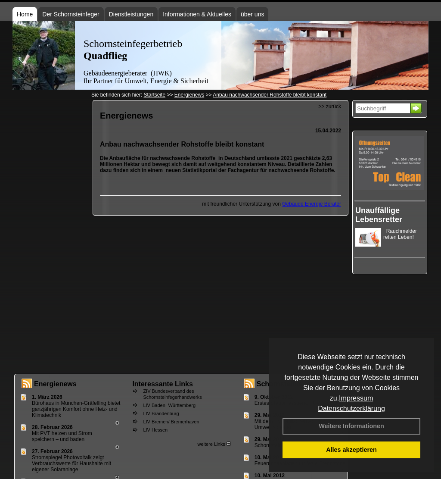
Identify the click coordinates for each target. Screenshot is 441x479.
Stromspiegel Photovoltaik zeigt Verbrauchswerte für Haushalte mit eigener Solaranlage (71, 463)
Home (25, 14)
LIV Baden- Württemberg (169, 405)
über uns (252, 14)
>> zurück (329, 106)
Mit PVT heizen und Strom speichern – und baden (62, 436)
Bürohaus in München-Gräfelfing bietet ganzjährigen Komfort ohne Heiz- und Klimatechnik (76, 409)
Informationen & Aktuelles (197, 14)
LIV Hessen (155, 429)
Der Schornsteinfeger (70, 14)
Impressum (356, 398)
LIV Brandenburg (161, 413)
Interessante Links (162, 384)
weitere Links (213, 444)
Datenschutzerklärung (351, 408)
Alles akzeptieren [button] (351, 449)
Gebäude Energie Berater (311, 204)
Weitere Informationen (351, 426)
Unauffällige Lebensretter (378, 215)
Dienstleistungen (131, 14)
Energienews (55, 384)
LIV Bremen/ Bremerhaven (171, 421)
